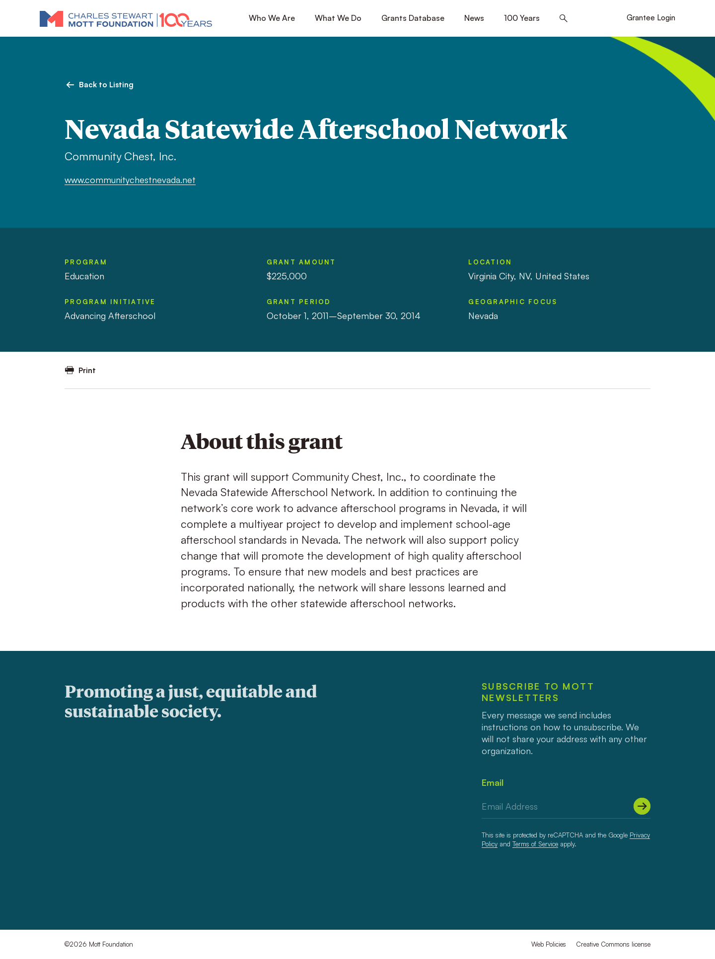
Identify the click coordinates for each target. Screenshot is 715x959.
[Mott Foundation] (126, 18)
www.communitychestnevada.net (130, 179)
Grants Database (412, 18)
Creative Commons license (613, 944)
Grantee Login (651, 17)
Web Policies (548, 944)
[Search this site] (564, 18)
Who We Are (272, 18)
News (474, 18)
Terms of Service (535, 844)
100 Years (522, 18)
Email (492, 782)
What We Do (338, 18)
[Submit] (642, 806)
